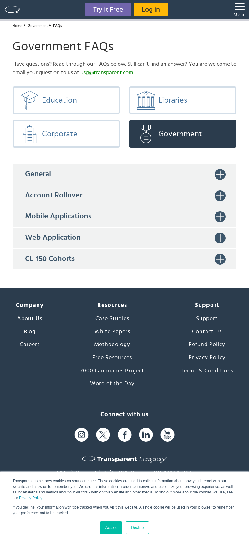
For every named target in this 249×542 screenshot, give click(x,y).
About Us (29, 318)
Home (17, 26)
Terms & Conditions (207, 371)
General (38, 174)
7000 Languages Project (112, 371)
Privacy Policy (30, 498)
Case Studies (112, 318)
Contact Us (207, 332)
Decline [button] (137, 527)
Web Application (53, 237)
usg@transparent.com (106, 72)
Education (48, 100)
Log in (151, 9)
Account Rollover (53, 195)
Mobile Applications (58, 216)
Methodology (112, 344)
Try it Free (108, 9)
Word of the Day (112, 383)
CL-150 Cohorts (50, 259)
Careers (30, 344)
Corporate (49, 134)
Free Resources (112, 357)
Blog (30, 332)
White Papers (112, 332)
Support (207, 318)
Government (38, 26)
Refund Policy (207, 344)
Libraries (161, 100)
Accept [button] (111, 527)
